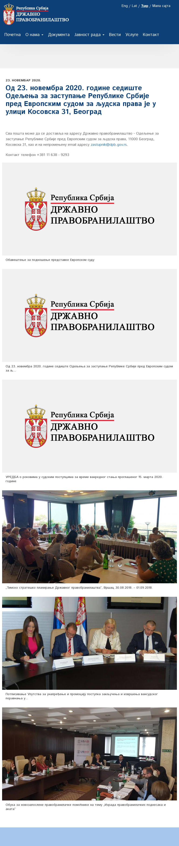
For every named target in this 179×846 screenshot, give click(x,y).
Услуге (131, 35)
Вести (115, 35)
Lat (134, 6)
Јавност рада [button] (89, 35)
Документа (59, 35)
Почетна (12, 35)
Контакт (151, 35)
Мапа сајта (161, 6)
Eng (124, 6)
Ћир (144, 6)
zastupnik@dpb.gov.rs (109, 144)
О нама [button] (34, 35)
